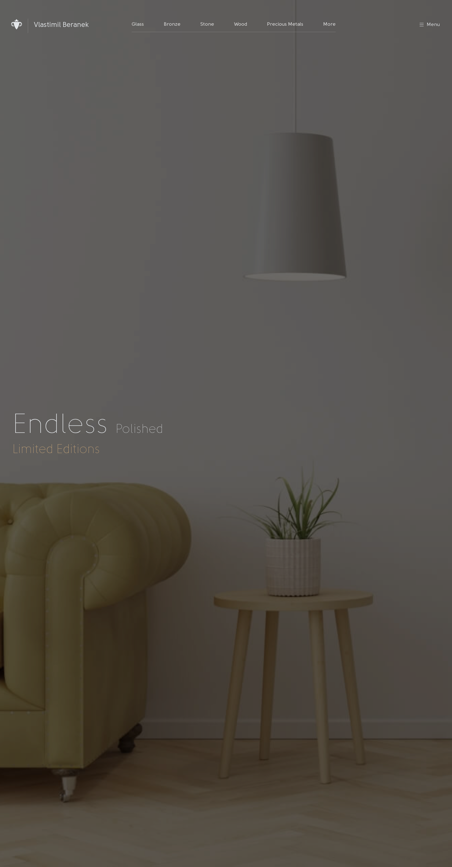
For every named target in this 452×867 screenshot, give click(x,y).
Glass (138, 24)
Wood (240, 24)
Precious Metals (285, 24)
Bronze (172, 24)
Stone (207, 24)
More (329, 24)
